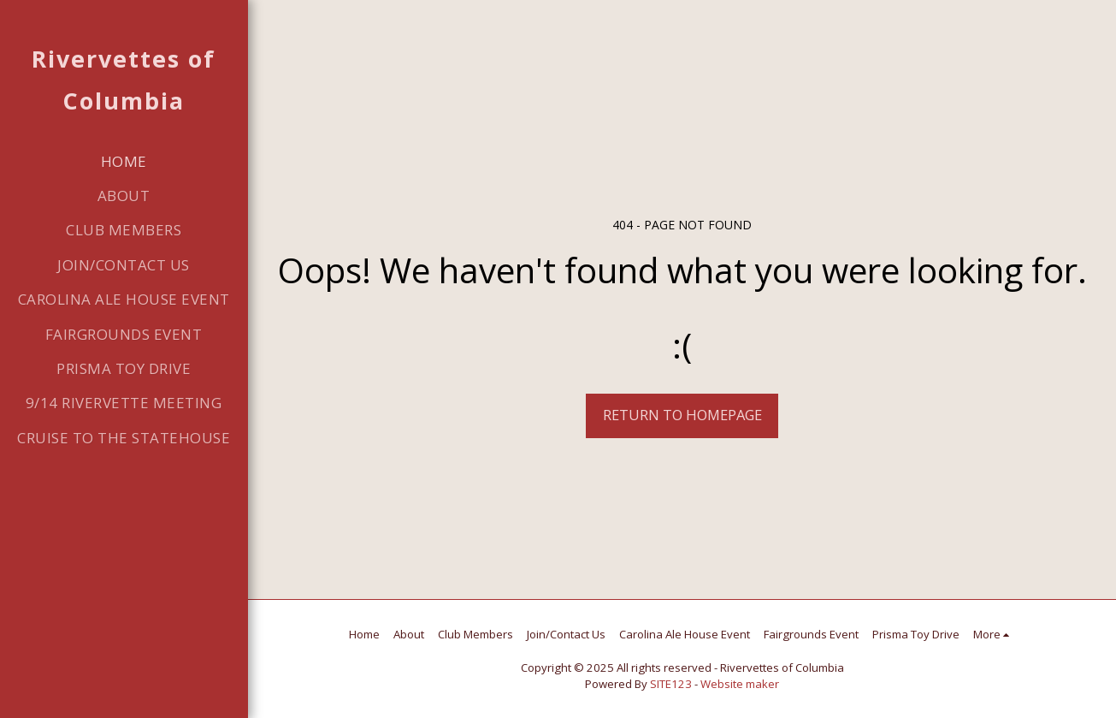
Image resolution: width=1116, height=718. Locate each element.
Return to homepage (682, 414)
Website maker (739, 683)
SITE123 (671, 683)
